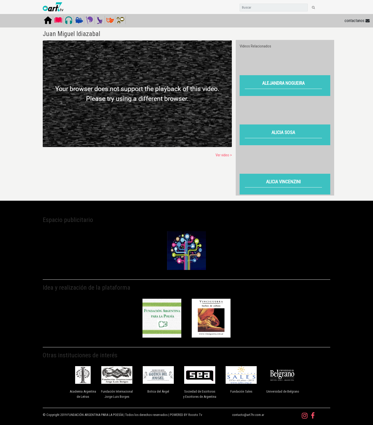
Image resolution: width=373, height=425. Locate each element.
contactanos (357, 20)
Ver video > (224, 155)
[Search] (274, 7)
